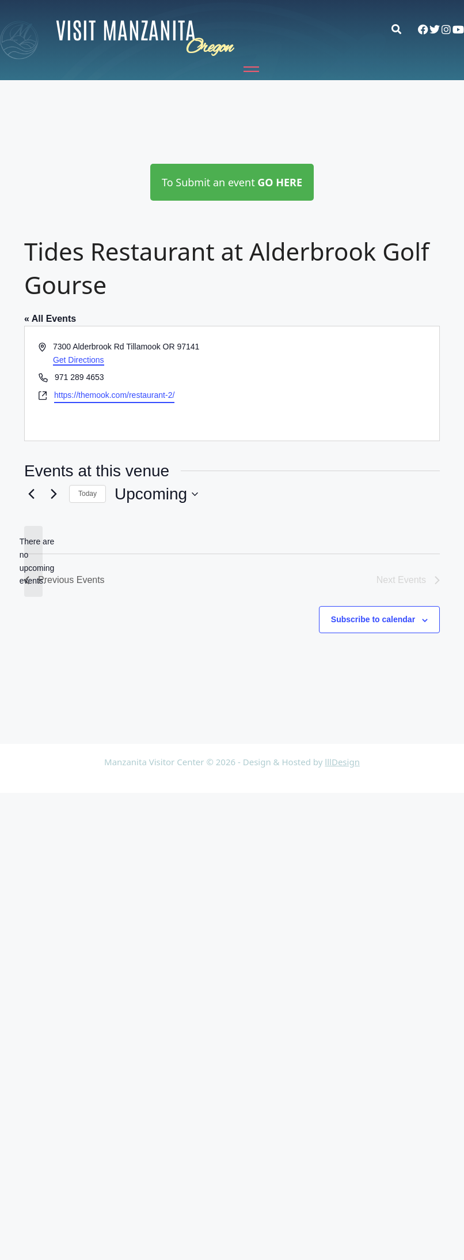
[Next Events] (53, 494)
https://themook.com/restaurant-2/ (114, 395)
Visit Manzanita (126, 29)
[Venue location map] (334, 383)
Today (87, 494)
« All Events (50, 319)
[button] (402, 29)
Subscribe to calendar (373, 619)
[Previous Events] (31, 494)
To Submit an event (232, 182)
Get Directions (78, 359)
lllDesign (342, 762)
